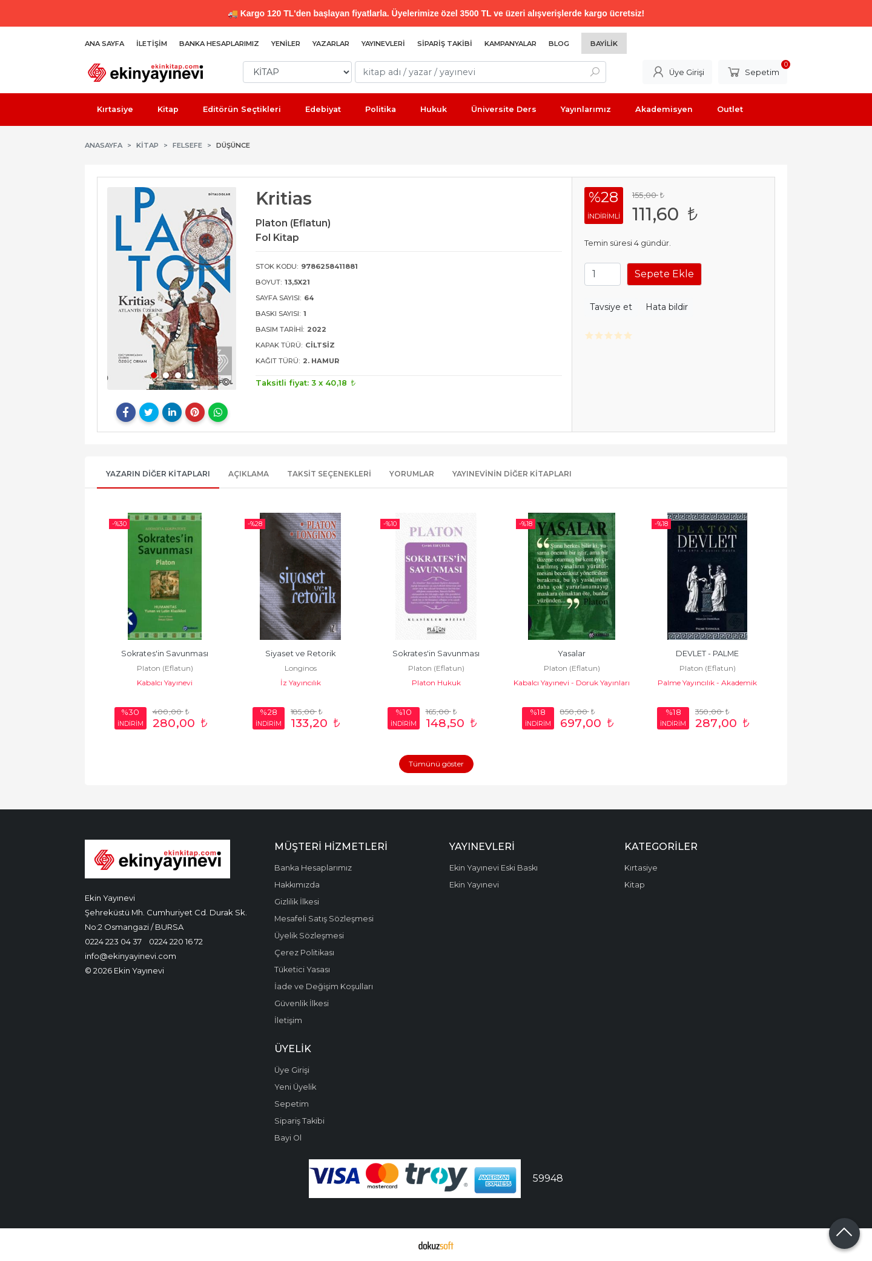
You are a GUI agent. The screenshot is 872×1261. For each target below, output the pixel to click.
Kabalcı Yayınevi (165, 682)
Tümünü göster (436, 763)
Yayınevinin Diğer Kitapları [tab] (512, 473)
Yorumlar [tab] (411, 473)
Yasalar (572, 653)
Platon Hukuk (436, 682)
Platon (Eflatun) (165, 668)
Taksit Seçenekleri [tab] (329, 473)
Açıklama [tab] (248, 473)
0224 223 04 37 (113, 941)
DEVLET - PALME (707, 653)
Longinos (301, 668)
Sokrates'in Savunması (164, 653)
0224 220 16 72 (176, 941)
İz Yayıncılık (300, 682)
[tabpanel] (172, 288)
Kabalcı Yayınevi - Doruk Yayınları (572, 682)
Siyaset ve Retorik (300, 653)
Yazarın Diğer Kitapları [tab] (158, 473)
